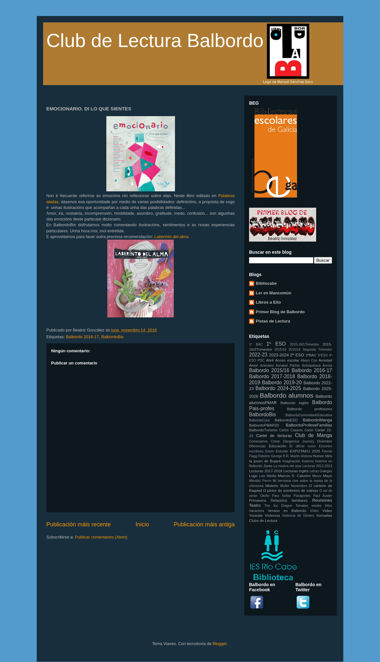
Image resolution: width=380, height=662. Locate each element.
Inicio (142, 524)
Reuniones (322, 500)
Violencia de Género (298, 515)
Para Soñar (281, 496)
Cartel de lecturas (274, 435)
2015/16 (280, 349)
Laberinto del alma (171, 236)
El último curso (303, 446)
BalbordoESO (286, 420)
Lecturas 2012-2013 (317, 466)
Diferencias (257, 446)
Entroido (282, 451)
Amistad (325, 360)
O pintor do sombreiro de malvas (290, 490)
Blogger (220, 643)
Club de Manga (313, 435)
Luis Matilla (267, 476)
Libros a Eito (268, 302)
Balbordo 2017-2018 (272, 376)
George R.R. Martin (285, 456)
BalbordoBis (112, 336)
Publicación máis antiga (204, 524)
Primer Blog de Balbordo (280, 311)
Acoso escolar (287, 360)
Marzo (317, 476)
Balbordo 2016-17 (82, 336)
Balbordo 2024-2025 (278, 388)
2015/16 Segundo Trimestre (310, 349)
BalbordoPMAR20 (264, 425)
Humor (318, 456)
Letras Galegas (320, 471)
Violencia (272, 515)
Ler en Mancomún (273, 293)
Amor (253, 365)
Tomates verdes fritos (314, 505)
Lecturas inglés (295, 471)
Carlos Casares (291, 430)
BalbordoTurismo (263, 430)
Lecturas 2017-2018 (265, 471)
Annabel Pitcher (288, 365)
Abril (269, 360)
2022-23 (258, 354)
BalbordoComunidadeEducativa (308, 415)
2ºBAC (311, 355)
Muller (284, 486)
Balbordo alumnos (286, 395)
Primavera (257, 500)
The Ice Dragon (278, 505)
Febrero (264, 456)
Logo (253, 476)
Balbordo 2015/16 (269, 370)
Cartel (308, 430)
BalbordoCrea (259, 420)
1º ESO (275, 344)
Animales (267, 365)
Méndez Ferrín (260, 481)
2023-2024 (279, 355)
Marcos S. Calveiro (294, 476)
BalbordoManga (317, 420)
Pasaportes (301, 496)
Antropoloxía (311, 365)
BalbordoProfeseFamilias (309, 425)
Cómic (275, 441)
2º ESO (297, 355)
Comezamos (258, 441)
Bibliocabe (266, 283)
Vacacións (256, 511)
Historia (306, 456)
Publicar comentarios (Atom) (101, 537)
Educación (277, 446)
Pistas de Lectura (273, 321)
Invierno (308, 461)
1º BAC (256, 344)
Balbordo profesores (309, 409)
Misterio (271, 485)
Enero (269, 451)
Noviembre (299, 486)
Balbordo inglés (294, 403)
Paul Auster (322, 496)
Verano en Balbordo (287, 510)
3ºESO (323, 355)
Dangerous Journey (298, 441)
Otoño (264, 496)
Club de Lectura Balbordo (154, 40)
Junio (267, 466)
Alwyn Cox (309, 360)
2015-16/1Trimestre (304, 344)
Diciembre (324, 441)
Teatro (255, 505)
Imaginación (291, 461)
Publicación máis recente (78, 524)
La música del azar (287, 466)
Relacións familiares (289, 500)
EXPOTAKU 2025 (305, 451)
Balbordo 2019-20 (282, 382)
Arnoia (327, 365)
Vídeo (314, 511)
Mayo (327, 476)
